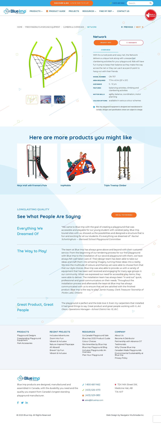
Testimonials (120, 344)
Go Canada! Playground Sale (95, 335)
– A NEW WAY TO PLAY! (71, 3)
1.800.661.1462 (117, 3)
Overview (105, 50)
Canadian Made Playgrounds (128, 350)
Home (19, 27)
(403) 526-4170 (91, 390)
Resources (89, 11)
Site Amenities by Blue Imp (94, 344)
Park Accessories (24, 343)
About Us (119, 335)
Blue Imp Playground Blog (94, 347)
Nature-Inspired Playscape (62, 344)
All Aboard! (55, 347)
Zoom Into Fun (57, 338)
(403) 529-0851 (91, 395)
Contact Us (123, 11)
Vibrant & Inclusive (58, 341)
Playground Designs (26, 335)
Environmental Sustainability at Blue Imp (129, 354)
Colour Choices (89, 341)
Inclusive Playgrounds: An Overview (94, 351)
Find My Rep (106, 11)
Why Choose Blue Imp (125, 347)
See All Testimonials (124, 215)
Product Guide (55, 11)
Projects (74, 11)
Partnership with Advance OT (128, 341)
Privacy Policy (121, 358)
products (36, 11)
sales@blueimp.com (92, 400)
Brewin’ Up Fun (57, 350)
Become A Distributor (125, 338)
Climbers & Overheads (73, 27)
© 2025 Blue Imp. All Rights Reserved (34, 415)
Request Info (105, 42)
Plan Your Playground (92, 355)
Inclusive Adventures (59, 335)
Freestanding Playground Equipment (42, 27)
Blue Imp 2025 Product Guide (96, 338)
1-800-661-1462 (91, 384)
